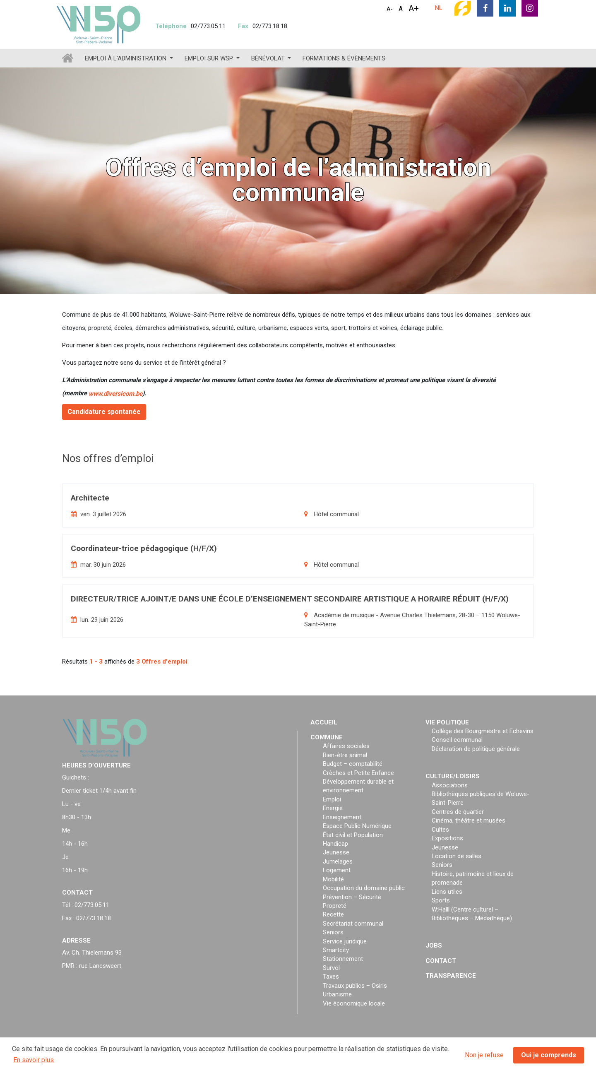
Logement (337, 870)
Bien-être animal (345, 755)
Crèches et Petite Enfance (358, 773)
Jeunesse (336, 852)
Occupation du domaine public (364, 888)
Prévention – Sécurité (352, 897)
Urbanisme (337, 994)
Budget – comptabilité (352, 763)
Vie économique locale (354, 1003)
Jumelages (338, 861)
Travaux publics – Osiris (355, 985)
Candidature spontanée (104, 412)
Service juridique (345, 941)
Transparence (450, 975)
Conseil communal (457, 739)
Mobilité (333, 879)
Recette (333, 914)
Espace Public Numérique (357, 826)
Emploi (332, 799)
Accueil (323, 722)
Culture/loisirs (452, 776)
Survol (331, 968)
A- (390, 9)
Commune (326, 737)
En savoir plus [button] (33, 1060)
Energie (333, 808)
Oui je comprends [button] (548, 1055)
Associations (450, 785)
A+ (414, 8)
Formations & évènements (344, 58)
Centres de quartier (458, 812)
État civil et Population (353, 835)
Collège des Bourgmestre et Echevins (483, 731)
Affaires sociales (346, 746)
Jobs (433, 945)
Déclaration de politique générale (476, 749)
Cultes (440, 829)
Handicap (335, 843)
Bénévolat (268, 58)
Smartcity (336, 950)
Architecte (90, 498)
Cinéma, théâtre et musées (468, 820)
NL (438, 8)
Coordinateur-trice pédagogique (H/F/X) (144, 548)
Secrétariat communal (353, 923)
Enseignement (342, 817)
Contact (440, 961)
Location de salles (456, 856)
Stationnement (343, 958)
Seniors (333, 932)
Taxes (331, 976)
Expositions (447, 838)
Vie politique (447, 722)
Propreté (334, 905)
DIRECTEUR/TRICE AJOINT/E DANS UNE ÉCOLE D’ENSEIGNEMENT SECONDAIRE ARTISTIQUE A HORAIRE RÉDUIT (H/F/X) (290, 599)
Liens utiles (447, 891)
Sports (441, 900)
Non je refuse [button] (484, 1055)
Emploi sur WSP (210, 58)
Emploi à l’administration (126, 58)
